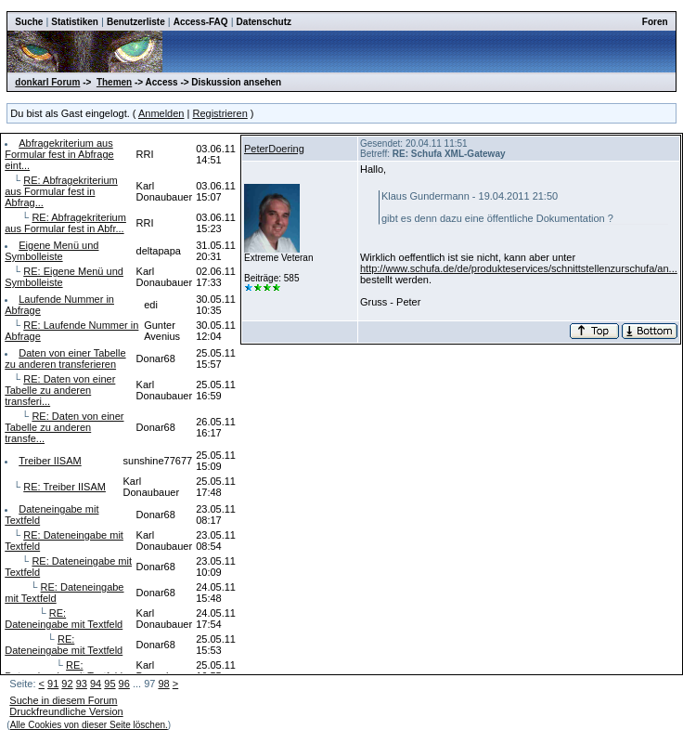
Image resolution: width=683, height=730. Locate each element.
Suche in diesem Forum (63, 700)
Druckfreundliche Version (65, 711)
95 (109, 683)
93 (81, 683)
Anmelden (161, 113)
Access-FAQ (201, 22)
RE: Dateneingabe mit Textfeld (63, 618)
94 (95, 683)
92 (66, 683)
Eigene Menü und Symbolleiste (51, 251)
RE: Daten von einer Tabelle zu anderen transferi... (60, 390)
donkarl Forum (47, 82)
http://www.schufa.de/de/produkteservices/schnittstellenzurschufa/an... (518, 268)
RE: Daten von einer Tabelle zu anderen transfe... (64, 427)
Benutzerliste (136, 22)
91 (52, 683)
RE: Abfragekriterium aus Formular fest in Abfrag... (61, 191)
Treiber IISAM (50, 460)
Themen (114, 82)
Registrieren (219, 113)
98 (163, 683)
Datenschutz (264, 22)
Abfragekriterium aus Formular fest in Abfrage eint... (59, 154)
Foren (655, 22)
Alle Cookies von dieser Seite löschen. (89, 725)
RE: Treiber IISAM (64, 486)
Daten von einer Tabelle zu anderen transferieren (65, 358)
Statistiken (74, 22)
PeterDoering (274, 148)
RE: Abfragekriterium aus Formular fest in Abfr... (65, 223)
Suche (29, 22)
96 (124, 683)
